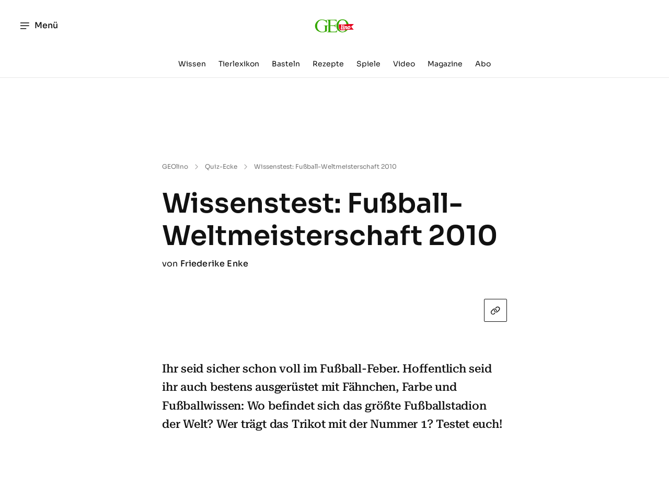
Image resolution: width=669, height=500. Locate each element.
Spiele (368, 63)
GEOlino (175, 166)
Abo (483, 63)
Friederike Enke (214, 263)
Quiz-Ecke (221, 166)
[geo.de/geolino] (335, 25)
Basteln (286, 63)
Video (404, 63)
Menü (38, 25)
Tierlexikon (238, 63)
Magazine (445, 63)
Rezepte (328, 63)
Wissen (192, 63)
